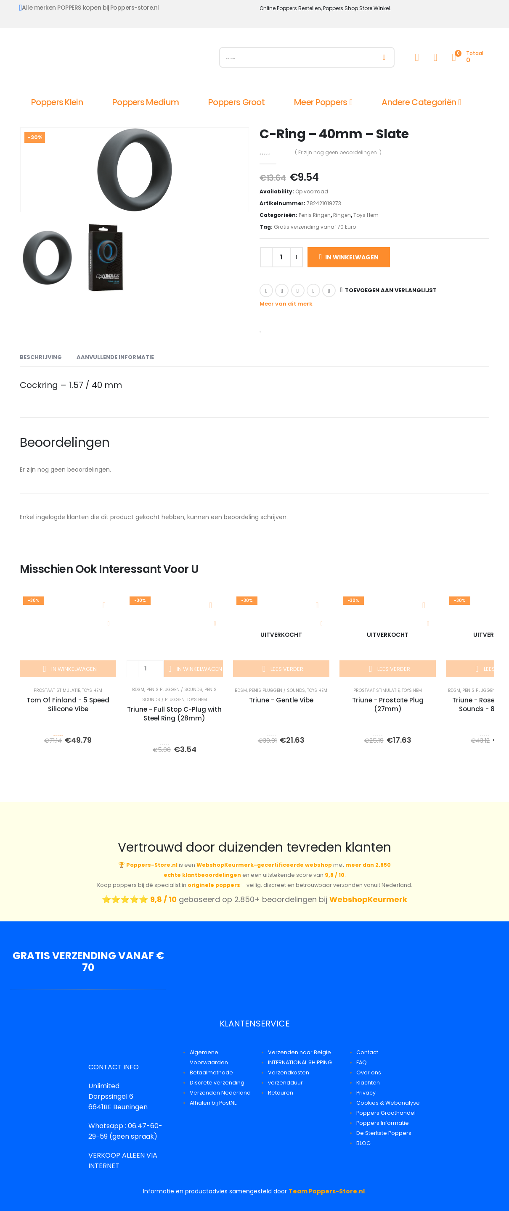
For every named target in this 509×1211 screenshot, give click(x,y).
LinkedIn (298, 290)
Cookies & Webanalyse (388, 1102)
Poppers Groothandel (386, 1112)
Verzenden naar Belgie (299, 1052)
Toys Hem (366, 215)
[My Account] (417, 57)
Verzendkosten (288, 1072)
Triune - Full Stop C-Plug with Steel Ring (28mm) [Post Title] (174, 714)
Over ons (368, 1072)
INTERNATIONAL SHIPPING (300, 1062)
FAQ (361, 1062)
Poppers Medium (145, 102)
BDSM (138, 689)
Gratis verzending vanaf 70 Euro (315, 226)
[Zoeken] (384, 57)
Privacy (366, 1092)
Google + (313, 290)
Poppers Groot (236, 102)
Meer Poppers (320, 102)
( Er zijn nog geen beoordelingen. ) (338, 152)
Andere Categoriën (419, 102)
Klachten (368, 1082)
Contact (367, 1052)
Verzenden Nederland (220, 1092)
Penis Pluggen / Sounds (174, 689)
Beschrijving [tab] (41, 357)
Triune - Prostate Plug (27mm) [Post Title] (388, 704)
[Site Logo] (114, 59)
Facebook (266, 290)
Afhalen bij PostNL (213, 1102)
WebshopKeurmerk (368, 899)
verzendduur (285, 1082)
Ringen (342, 215)
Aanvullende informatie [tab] (115, 357)
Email (329, 290)
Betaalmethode (211, 1072)
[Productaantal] (281, 257)
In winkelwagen (351, 257)
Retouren (280, 1092)
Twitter (282, 290)
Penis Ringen (315, 215)
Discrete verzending (217, 1082)
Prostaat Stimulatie (57, 690)
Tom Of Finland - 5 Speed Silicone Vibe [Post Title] (68, 704)
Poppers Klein (57, 102)
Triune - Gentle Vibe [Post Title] (281, 700)
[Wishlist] (435, 57)
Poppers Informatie (382, 1123)
